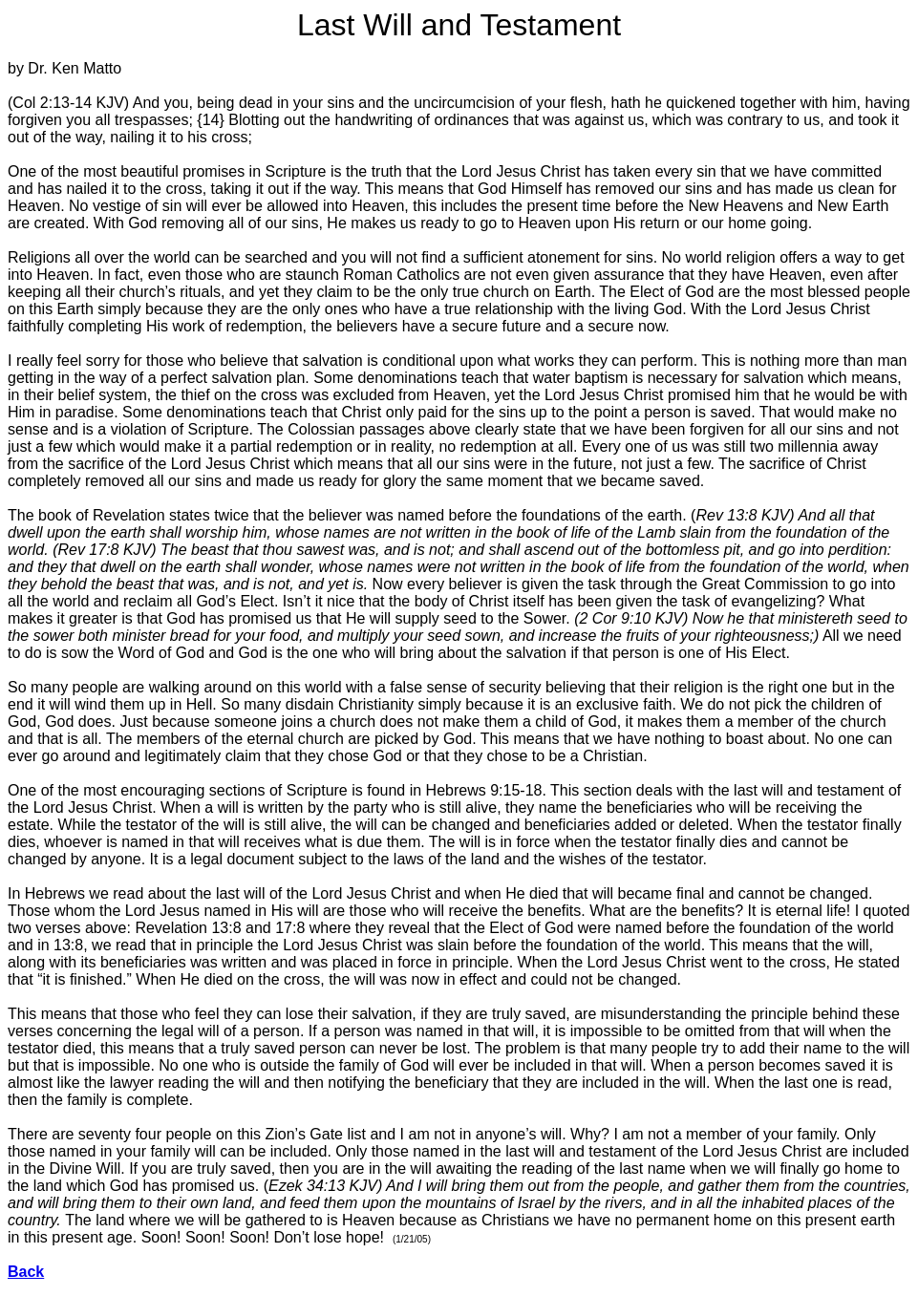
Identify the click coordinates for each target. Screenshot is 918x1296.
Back (26, 1272)
